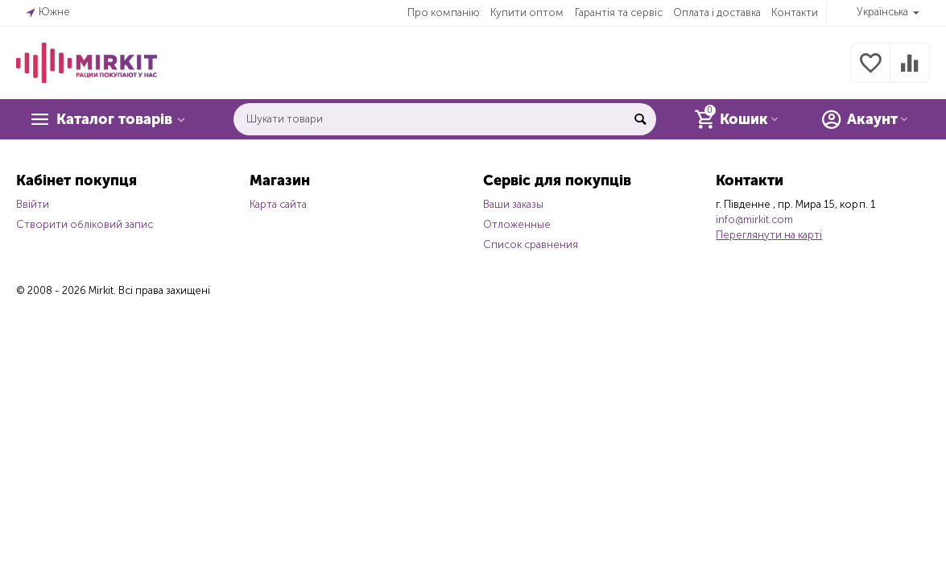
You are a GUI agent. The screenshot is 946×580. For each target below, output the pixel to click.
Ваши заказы (513, 204)
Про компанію (443, 12)
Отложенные (517, 224)
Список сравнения (530, 244)
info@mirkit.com (754, 219)
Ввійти (32, 204)
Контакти (794, 12)
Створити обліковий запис (84, 224)
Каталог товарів (114, 119)
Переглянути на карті (769, 235)
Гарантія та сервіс (619, 12)
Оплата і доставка (717, 12)
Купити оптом (527, 12)
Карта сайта (278, 204)
